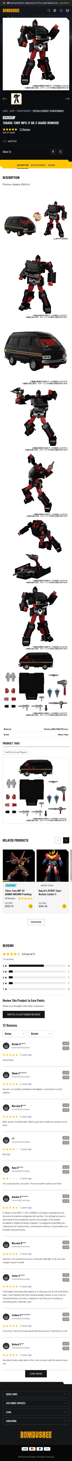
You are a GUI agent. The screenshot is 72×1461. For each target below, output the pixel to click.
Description (22, 165)
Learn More (64, 3)
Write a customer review (23, 1014)
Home (5, 111)
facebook (53, 152)
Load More (36, 1373)
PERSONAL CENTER (67, 10)
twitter (60, 152)
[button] (66, 840)
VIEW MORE (36, 922)
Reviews (51, 165)
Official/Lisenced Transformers (48, 111)
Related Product (38, 165)
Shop (12, 111)
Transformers (24, 111)
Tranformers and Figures (16, 752)
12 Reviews (25, 129)
